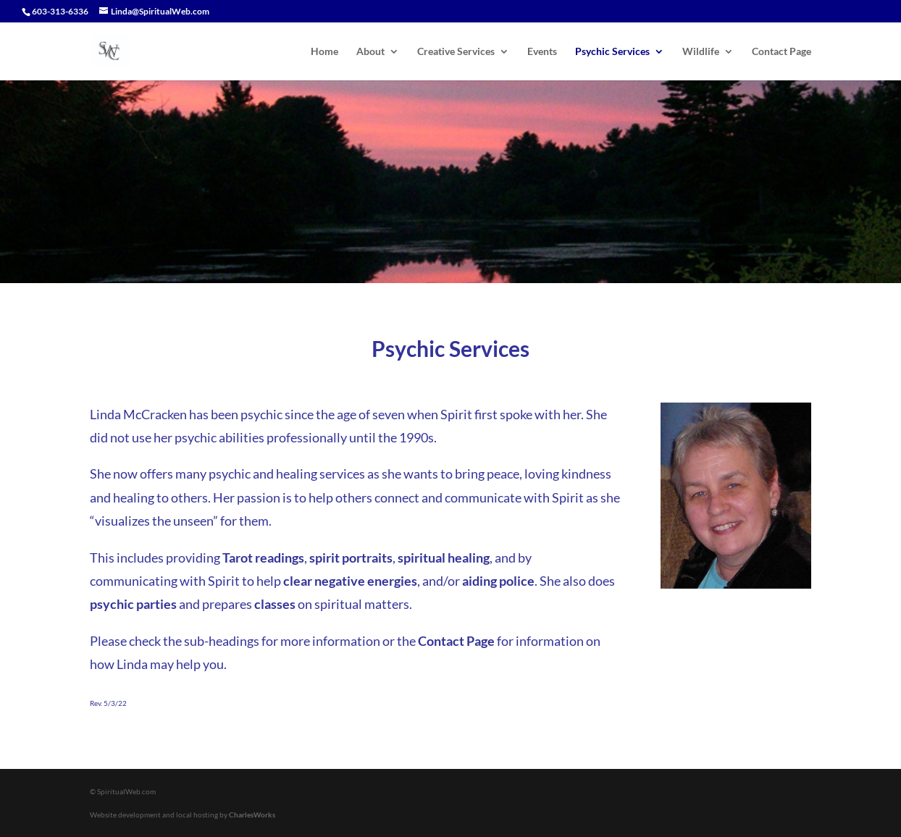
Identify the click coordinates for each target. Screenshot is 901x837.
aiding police (498, 581)
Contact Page (781, 51)
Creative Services (456, 51)
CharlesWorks (252, 814)
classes (275, 604)
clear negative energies (350, 581)
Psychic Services (612, 51)
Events (542, 51)
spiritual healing (444, 557)
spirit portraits (351, 557)
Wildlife (700, 51)
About (370, 51)
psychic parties (133, 604)
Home (324, 51)
